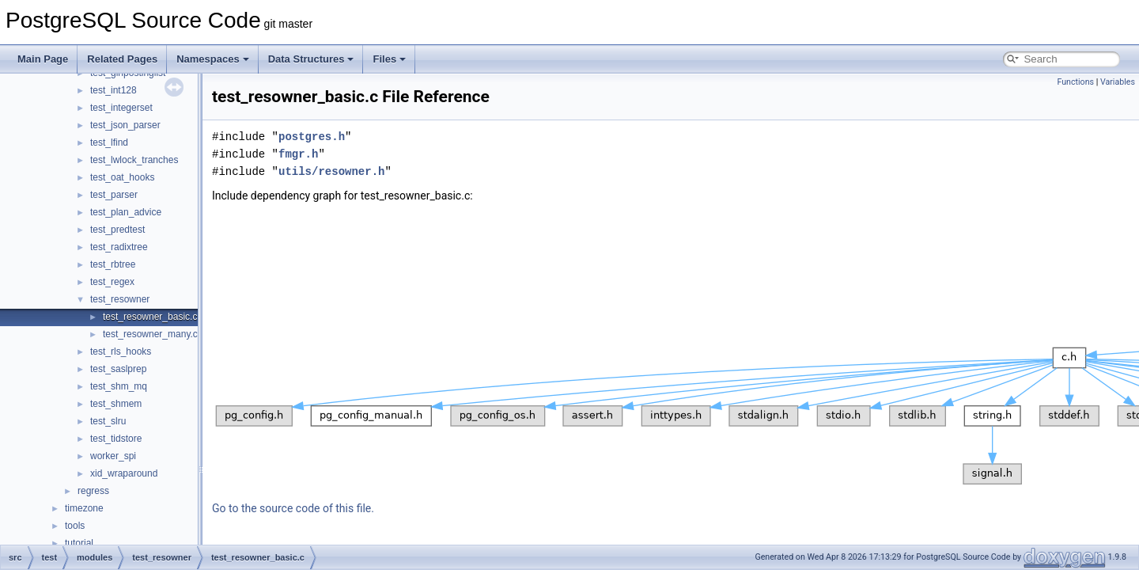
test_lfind (109, 142)
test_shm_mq (118, 386)
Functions (1075, 82)
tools (75, 525)
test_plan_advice (125, 212)
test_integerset (121, 107)
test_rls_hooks (120, 351)
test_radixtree (119, 247)
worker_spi (113, 456)
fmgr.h (298, 154)
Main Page (42, 59)
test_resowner (119, 299)
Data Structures (311, 59)
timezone (84, 508)
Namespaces (212, 59)
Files (389, 59)
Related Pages (122, 59)
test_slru (108, 421)
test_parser (114, 194)
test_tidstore (116, 438)
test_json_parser (125, 125)
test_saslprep (118, 368)
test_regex (112, 281)
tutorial (79, 543)
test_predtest (117, 229)
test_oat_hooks (122, 177)
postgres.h (311, 136)
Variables (1117, 82)
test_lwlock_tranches (134, 159)
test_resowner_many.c (150, 334)
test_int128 (113, 90)
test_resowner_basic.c (150, 316)
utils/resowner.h (331, 171)
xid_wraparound (123, 473)
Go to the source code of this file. (293, 508)
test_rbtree (112, 264)
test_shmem (116, 403)
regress (93, 490)
